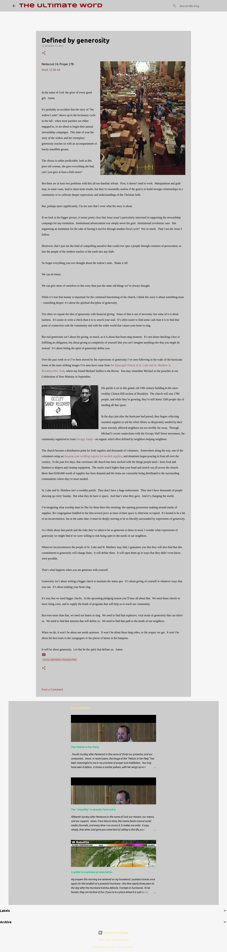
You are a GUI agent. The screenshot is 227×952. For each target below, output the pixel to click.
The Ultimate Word (61, 6)
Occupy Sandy (84, 439)
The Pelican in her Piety (85, 747)
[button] (44, 53)
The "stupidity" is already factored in (93, 809)
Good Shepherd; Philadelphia (59, 660)
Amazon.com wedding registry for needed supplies (93, 456)
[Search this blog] (196, 6)
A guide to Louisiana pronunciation (91, 872)
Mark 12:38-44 (51, 69)
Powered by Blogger (113, 932)
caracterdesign (122, 940)
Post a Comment (52, 689)
